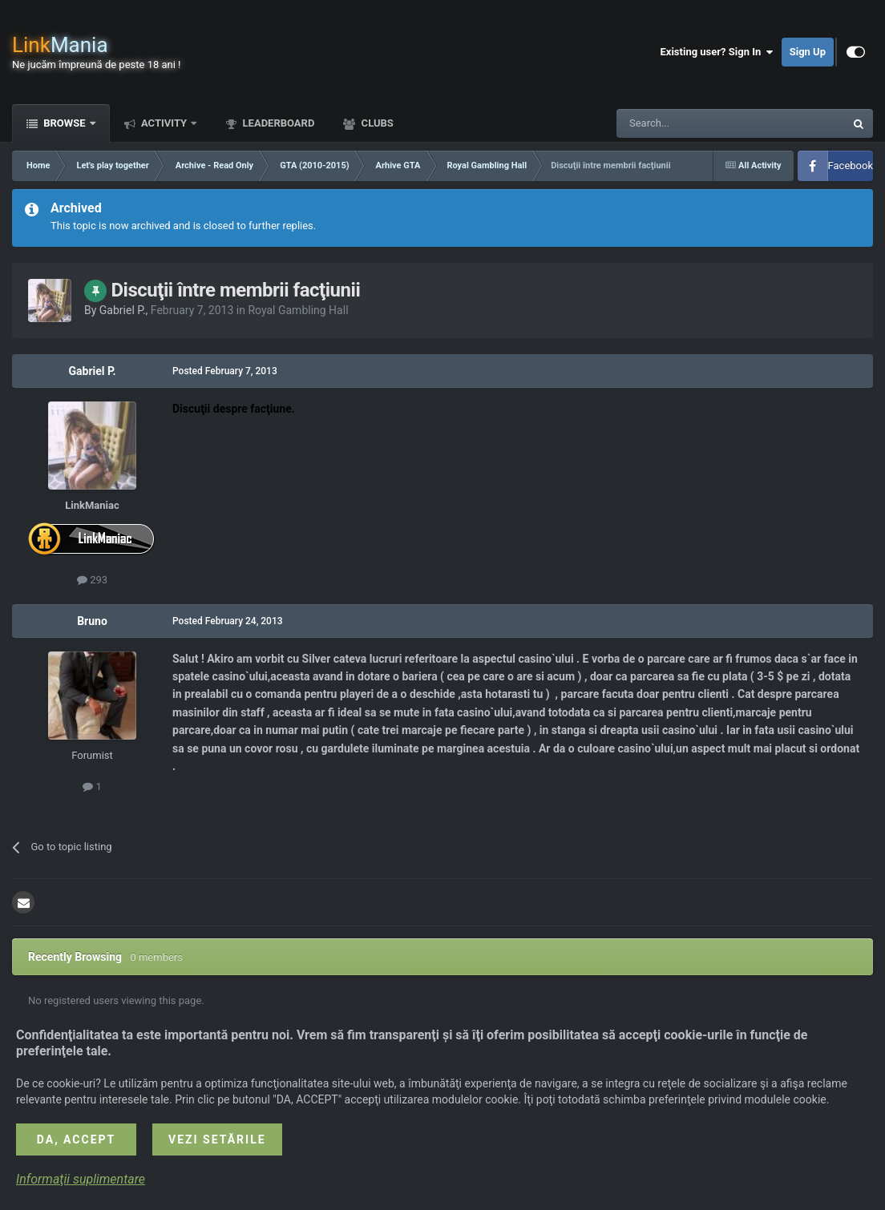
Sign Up (808, 52)
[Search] (692, 123)
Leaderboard (277, 123)
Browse (64, 123)
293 (92, 580)
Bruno (92, 621)
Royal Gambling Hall (298, 310)
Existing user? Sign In (717, 52)
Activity (164, 123)
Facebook (850, 165)
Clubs (375, 123)
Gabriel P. (122, 310)
